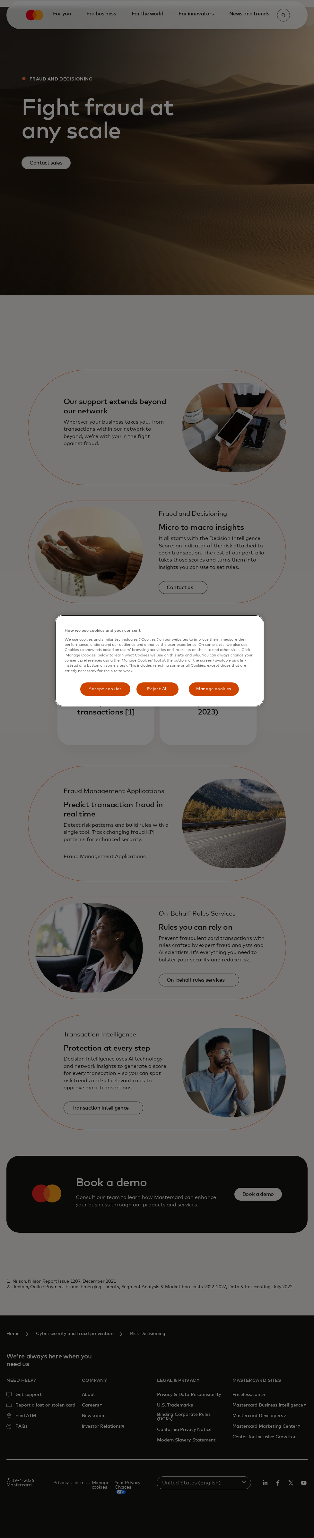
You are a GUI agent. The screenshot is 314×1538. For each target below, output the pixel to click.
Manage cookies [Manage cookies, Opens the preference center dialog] (213, 689)
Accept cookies (105, 689)
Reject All (157, 689)
